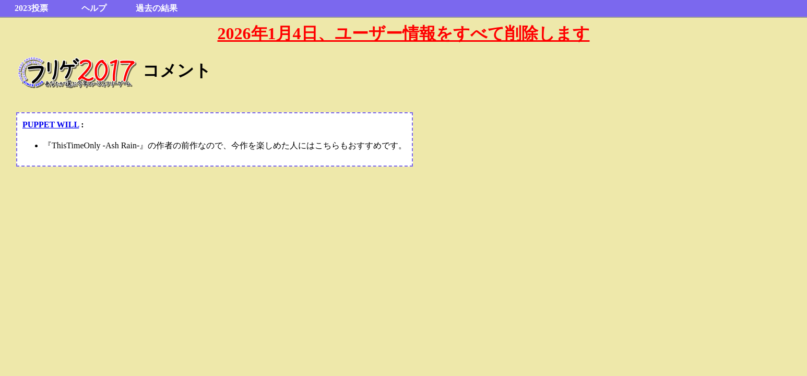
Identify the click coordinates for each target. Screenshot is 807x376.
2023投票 (31, 8)
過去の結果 (156, 8)
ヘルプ (93, 8)
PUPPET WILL (50, 124)
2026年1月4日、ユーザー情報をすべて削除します (404, 33)
